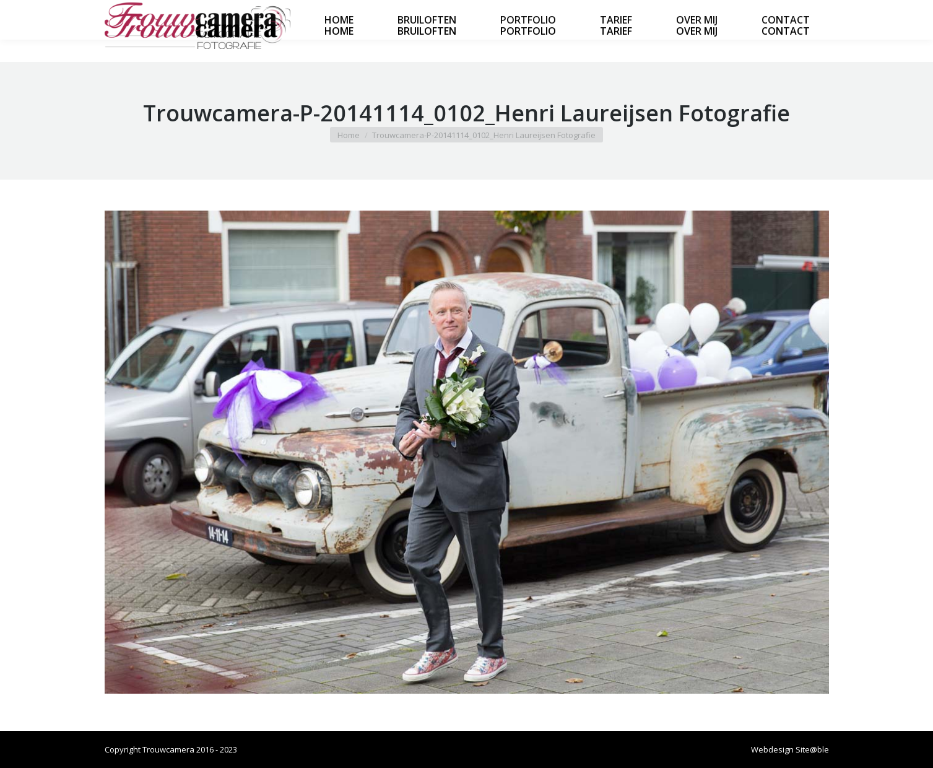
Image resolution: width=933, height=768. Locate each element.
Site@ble (812, 749)
